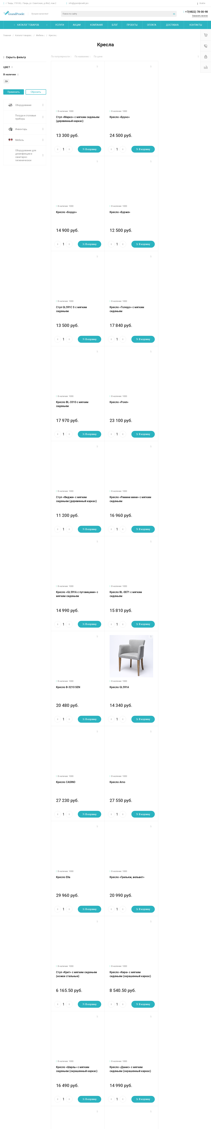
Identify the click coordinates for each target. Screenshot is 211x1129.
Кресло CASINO (169, 489)
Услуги (39, 1068)
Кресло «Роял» (117, 302)
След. (69, 1014)
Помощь (73, 1068)
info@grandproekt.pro (78, 3)
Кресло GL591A (117, 489)
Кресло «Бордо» (170, 115)
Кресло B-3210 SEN (68, 489)
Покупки (72, 1075)
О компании (10, 1068)
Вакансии (8, 1089)
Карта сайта (107, 1068)
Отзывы (7, 1085)
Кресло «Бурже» (66, 209)
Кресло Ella (115, 582)
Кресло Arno (64, 582)
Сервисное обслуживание (49, 1088)
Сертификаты (10, 1107)
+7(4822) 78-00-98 (196, 11)
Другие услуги (43, 1093)
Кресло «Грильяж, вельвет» (177, 582)
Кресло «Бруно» (118, 115)
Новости (7, 1075)
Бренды (72, 1085)
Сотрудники (9, 1094)
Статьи (7, 1080)
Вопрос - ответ (76, 1080)
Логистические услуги (47, 1075)
